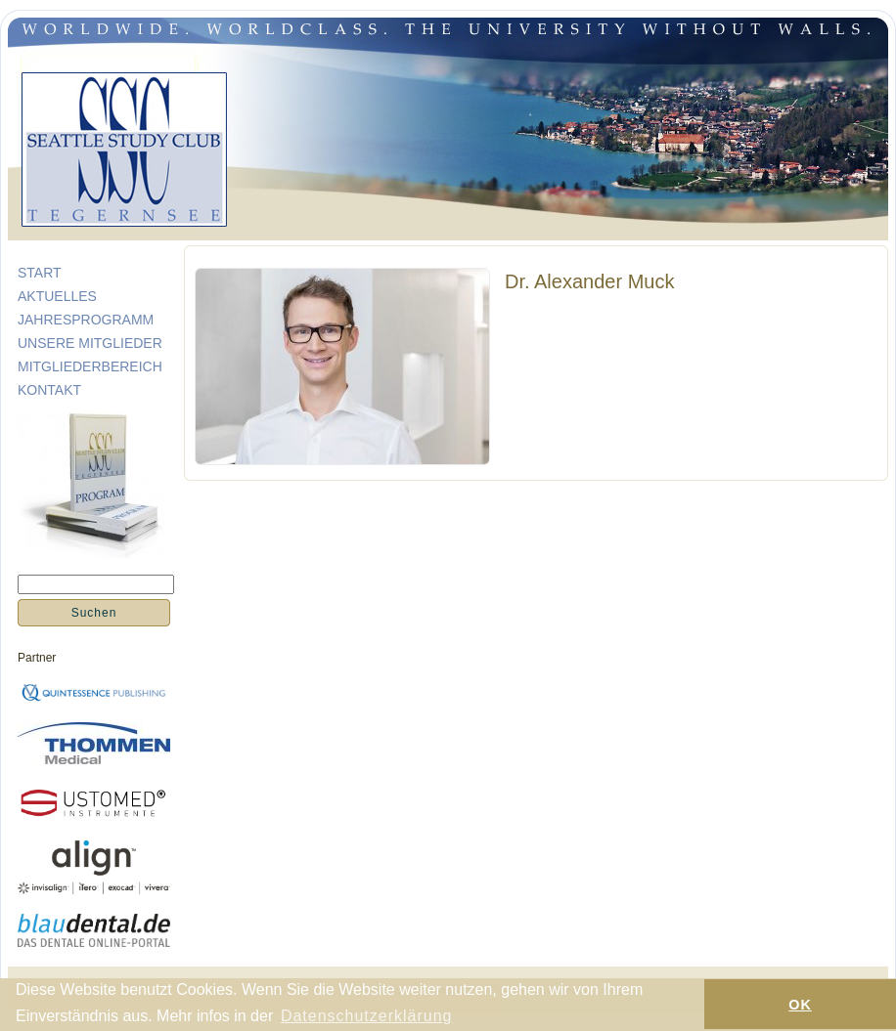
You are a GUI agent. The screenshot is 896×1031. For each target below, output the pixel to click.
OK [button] (800, 1004)
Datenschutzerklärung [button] (367, 1016)
